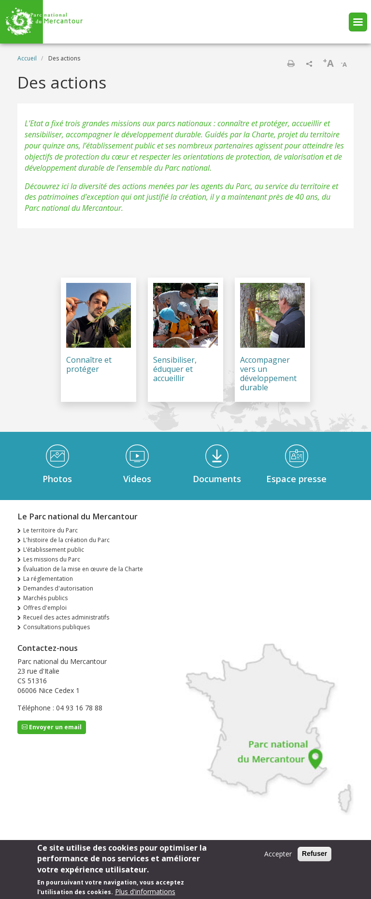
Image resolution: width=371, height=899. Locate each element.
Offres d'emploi (45, 608)
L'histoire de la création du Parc (66, 540)
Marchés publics (45, 598)
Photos (57, 479)
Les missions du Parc (51, 559)
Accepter (278, 858)
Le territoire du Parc (50, 530)
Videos (137, 479)
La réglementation (48, 579)
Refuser (314, 858)
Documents (217, 479)
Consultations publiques (56, 627)
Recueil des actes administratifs (66, 617)
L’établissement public (53, 549)
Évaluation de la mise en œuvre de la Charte (83, 569)
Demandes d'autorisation (58, 588)
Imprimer (291, 63)
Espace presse (296, 479)
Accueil (27, 58)
